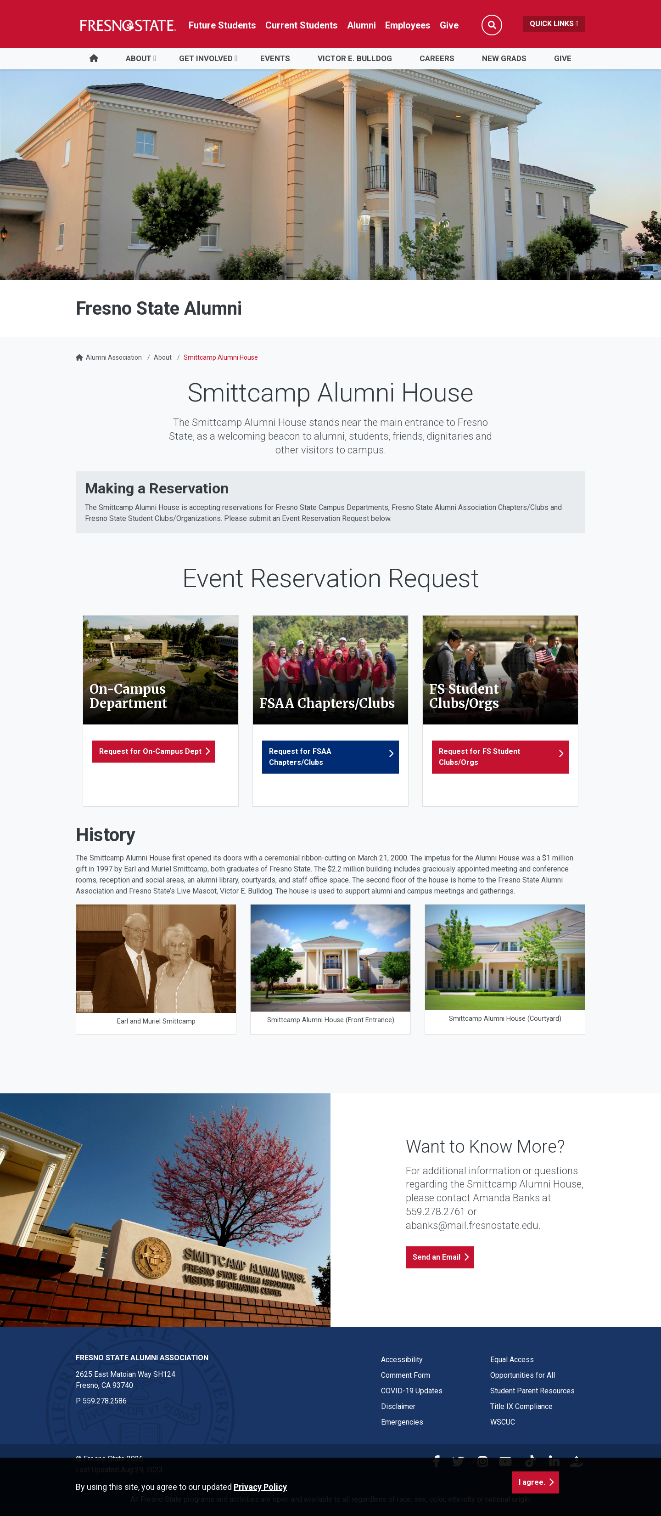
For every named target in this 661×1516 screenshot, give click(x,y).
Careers (437, 58)
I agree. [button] (532, 1482)
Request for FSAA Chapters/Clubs (300, 757)
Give (562, 58)
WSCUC (502, 1422)
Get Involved (206, 58)
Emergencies (402, 1422)
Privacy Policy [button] (260, 1487)
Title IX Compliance (521, 1406)
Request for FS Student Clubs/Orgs (479, 757)
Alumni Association (114, 357)
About (138, 58)
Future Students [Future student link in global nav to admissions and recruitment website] (222, 25)
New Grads (504, 58)
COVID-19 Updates (412, 1390)
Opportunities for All (522, 1375)
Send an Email (436, 1257)
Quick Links (554, 23)
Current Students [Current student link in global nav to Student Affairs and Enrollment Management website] (301, 25)
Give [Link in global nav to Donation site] (449, 25)
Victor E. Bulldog (355, 58)
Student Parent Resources (532, 1390)
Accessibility (402, 1359)
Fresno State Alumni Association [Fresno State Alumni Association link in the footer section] (142, 1357)
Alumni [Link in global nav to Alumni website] (361, 25)
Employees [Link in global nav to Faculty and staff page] (408, 25)
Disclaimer (398, 1406)
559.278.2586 (105, 1401)
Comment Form (405, 1375)
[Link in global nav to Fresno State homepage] (127, 25)
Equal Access (512, 1359)
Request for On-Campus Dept (150, 751)
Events (275, 58)
